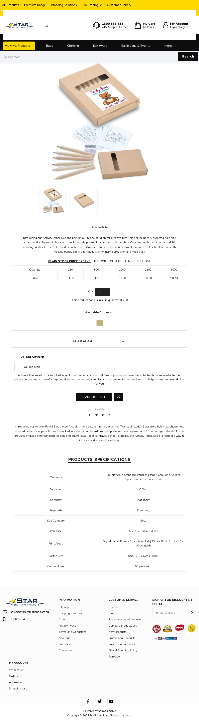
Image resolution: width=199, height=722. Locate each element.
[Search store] (99, 57)
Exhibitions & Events (135, 46)
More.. (168, 46)
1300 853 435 (15, 619)
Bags (49, 46)
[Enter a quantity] (102, 292)
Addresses (16, 682)
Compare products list (122, 626)
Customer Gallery (119, 5)
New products (117, 632)
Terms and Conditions (72, 632)
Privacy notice (67, 626)
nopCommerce (107, 711)
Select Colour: (83, 341)
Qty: (90, 291)
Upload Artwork (32, 357)
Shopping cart (18, 688)
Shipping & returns (70, 613)
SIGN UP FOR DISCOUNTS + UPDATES (172, 602)
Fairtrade (114, 657)
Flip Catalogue (92, 5)
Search (188, 56)
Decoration (66, 644)
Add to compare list (118, 397)
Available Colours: (98, 312)
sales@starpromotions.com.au (60, 379)
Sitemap (64, 607)
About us (64, 638)
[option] (53, 200)
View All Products (17, 46)
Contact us (65, 650)
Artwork (64, 619)
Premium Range (35, 5)
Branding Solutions (64, 5)
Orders (13, 676)
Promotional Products (122, 638)
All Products (10, 5)
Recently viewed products (125, 619)
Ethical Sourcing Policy (123, 650)
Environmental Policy (122, 644)
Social (99, 409)
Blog (111, 613)
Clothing (73, 46)
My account (16, 670)
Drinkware (100, 46)
